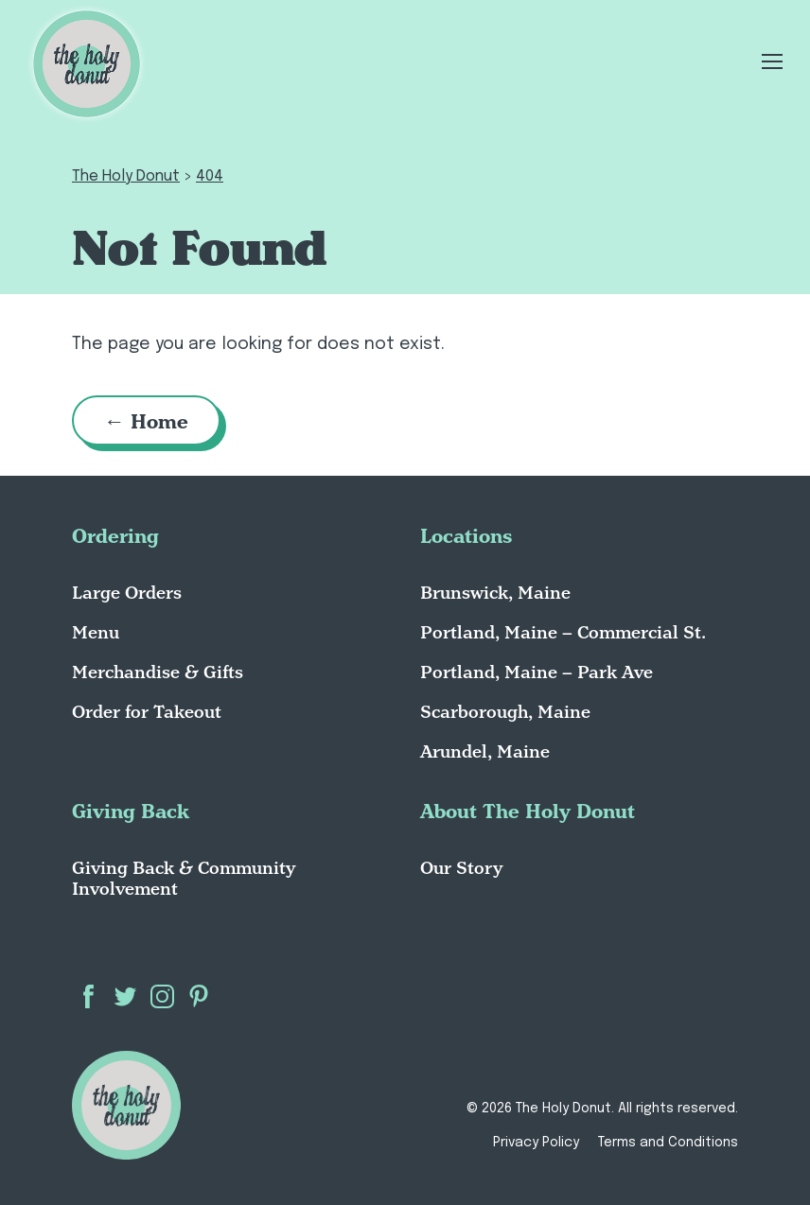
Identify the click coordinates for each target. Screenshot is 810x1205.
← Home (147, 421)
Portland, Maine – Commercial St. (563, 632)
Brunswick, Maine (495, 592)
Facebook (88, 996)
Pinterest (199, 996)
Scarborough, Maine (505, 712)
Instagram (162, 996)
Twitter (125, 996)
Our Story (461, 868)
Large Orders (127, 592)
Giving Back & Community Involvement (183, 878)
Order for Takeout (146, 712)
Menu (95, 632)
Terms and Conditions (668, 1142)
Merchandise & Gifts (157, 672)
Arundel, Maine (485, 751)
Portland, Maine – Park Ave (536, 672)
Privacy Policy (536, 1142)
